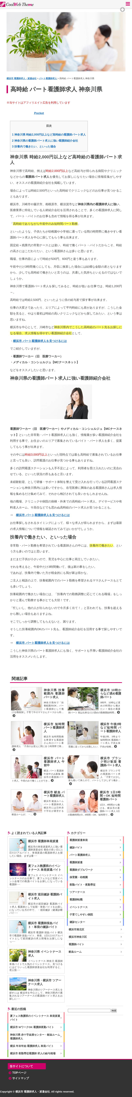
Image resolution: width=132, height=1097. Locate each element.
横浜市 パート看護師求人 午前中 (54, 761)
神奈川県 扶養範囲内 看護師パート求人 (54, 693)
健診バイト (76, 847)
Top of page (122, 9)
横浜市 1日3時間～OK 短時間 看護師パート (110, 795)
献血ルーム (75, 951)
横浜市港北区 (76, 929)
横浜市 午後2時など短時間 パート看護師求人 (110, 727)
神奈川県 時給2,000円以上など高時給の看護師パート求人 (49, 134)
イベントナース (79, 907)
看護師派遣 (76, 862)
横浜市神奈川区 (78, 937)
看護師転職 (76, 899)
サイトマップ (20, 1078)
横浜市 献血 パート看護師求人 (54, 794)
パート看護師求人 (80, 855)
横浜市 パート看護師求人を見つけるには (40, 341)
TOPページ (19, 1072)
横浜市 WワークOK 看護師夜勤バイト (32, 1027)
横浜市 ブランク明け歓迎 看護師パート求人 (110, 761)
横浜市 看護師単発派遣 (43, 841)
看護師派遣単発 (79, 840)
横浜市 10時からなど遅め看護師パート (110, 693)
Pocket (39, 113)
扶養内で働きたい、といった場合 (34, 146)
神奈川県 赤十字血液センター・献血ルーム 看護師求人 (35, 1036)
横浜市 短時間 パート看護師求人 (54, 727)
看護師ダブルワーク (81, 869)
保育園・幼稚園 (79, 877)
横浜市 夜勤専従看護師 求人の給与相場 (33, 1053)
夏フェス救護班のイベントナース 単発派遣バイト (35, 1018)
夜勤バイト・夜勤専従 (82, 884)
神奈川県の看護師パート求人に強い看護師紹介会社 (45, 140)
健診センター (77, 922)
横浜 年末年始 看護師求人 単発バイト (32, 1046)
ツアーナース (77, 892)
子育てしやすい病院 (81, 914)
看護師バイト (76, 944)
